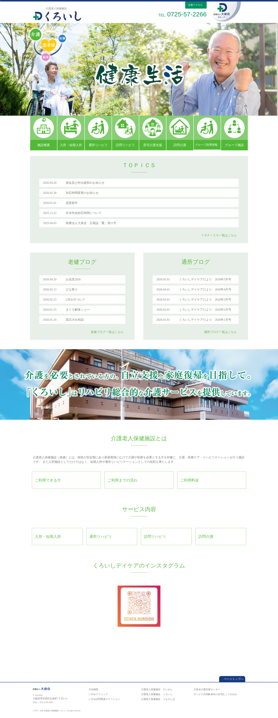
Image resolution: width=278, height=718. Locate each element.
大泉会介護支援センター (206, 689)
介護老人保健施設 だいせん (156, 689)
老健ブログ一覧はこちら (108, 332)
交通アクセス (196, 5)
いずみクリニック (97, 694)
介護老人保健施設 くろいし (156, 694)
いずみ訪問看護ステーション (103, 699)
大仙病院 (92, 689)
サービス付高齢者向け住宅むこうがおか (214, 694)
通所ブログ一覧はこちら (221, 332)
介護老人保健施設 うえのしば (157, 699)
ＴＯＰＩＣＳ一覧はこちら (220, 235)
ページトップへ (232, 679)
